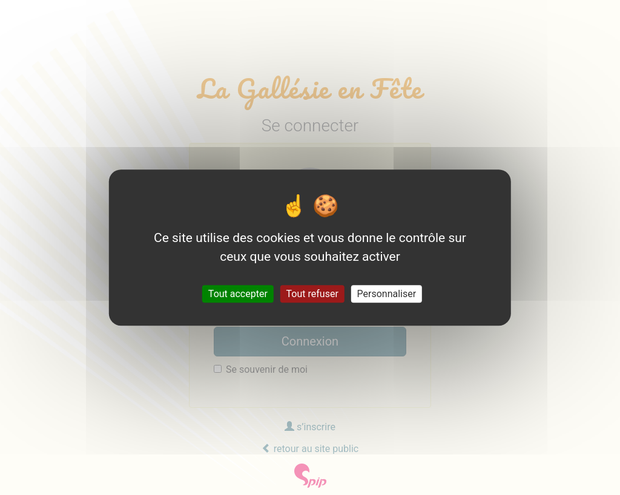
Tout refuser (312, 294)
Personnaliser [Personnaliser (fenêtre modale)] (387, 294)
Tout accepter (238, 294)
